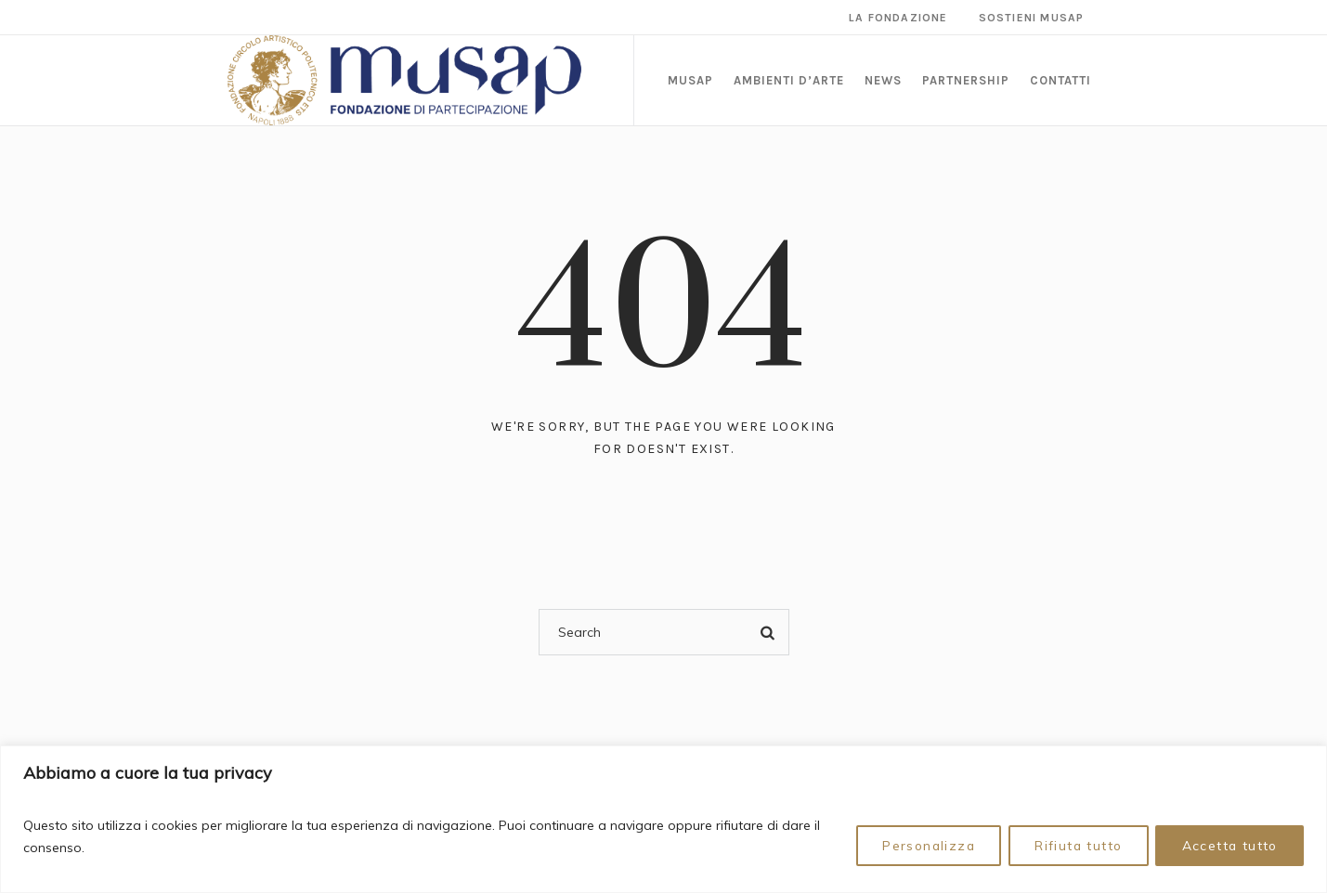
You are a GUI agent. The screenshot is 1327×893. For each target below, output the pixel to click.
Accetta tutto (1228, 845)
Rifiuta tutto (1073, 845)
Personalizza (920, 845)
